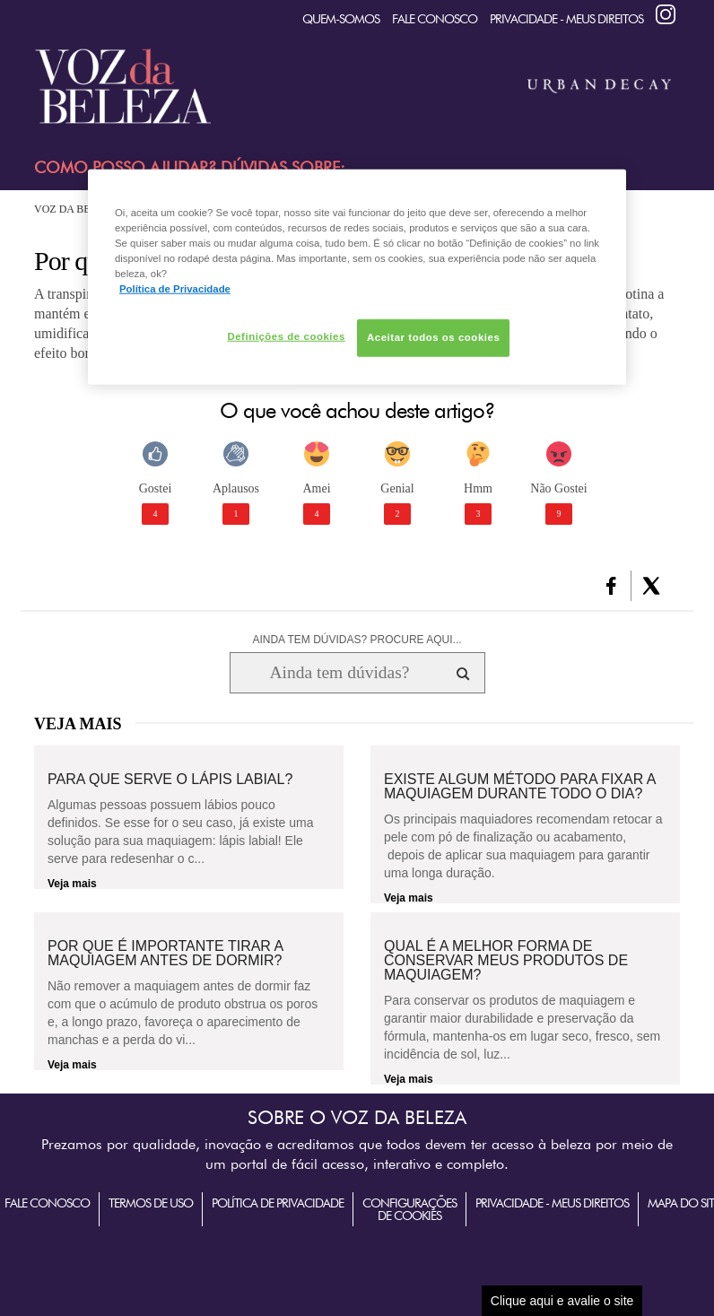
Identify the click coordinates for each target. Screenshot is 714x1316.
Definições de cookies (285, 336)
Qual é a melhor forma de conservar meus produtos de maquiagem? (506, 960)
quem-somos (340, 19)
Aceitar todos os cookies (433, 337)
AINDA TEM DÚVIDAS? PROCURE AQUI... (356, 639)
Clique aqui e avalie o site (562, 1301)
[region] (357, 277)
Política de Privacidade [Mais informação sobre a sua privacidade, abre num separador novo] (175, 288)
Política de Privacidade (278, 1203)
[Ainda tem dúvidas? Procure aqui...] (339, 672)
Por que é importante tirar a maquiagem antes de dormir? (165, 953)
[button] (611, 586)
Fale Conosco (434, 19)
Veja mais (72, 883)
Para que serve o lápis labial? (170, 779)
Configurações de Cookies (409, 1209)
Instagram (665, 14)
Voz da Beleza (76, 209)
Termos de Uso (151, 1203)
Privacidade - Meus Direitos (566, 19)
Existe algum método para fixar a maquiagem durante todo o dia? (520, 786)
